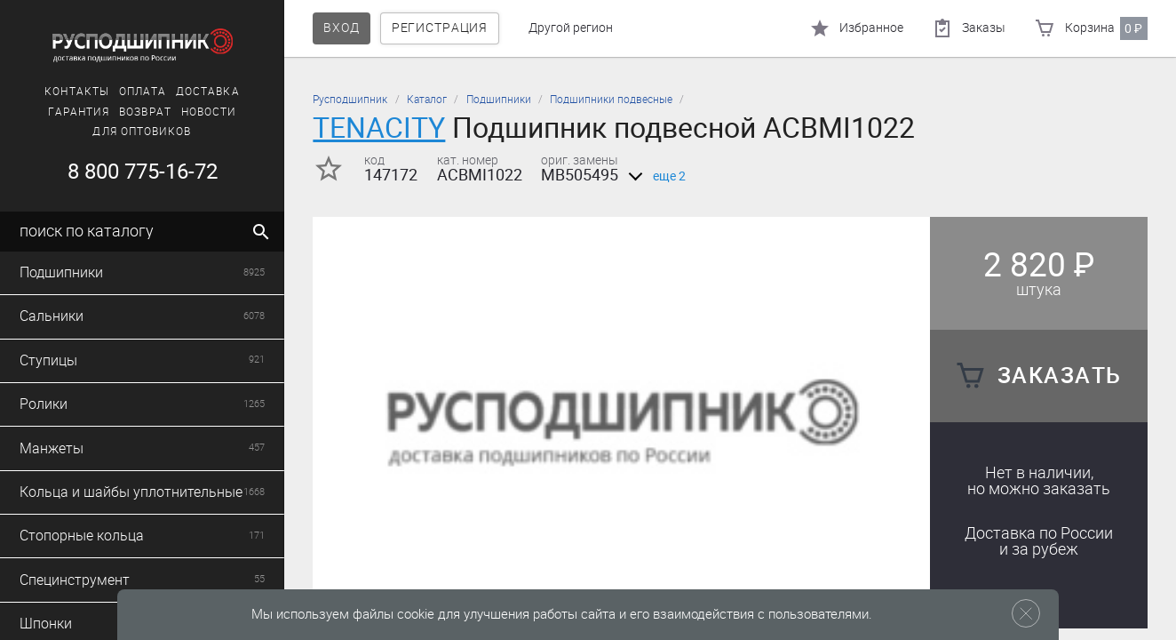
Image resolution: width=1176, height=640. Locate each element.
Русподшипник (350, 99)
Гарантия (79, 112)
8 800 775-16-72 (143, 171)
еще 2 (654, 176)
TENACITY (379, 127)
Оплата (142, 91)
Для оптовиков (141, 131)
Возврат (145, 112)
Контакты (76, 91)
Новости (209, 112)
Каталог (427, 99)
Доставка (208, 91)
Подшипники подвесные (611, 99)
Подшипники (498, 99)
